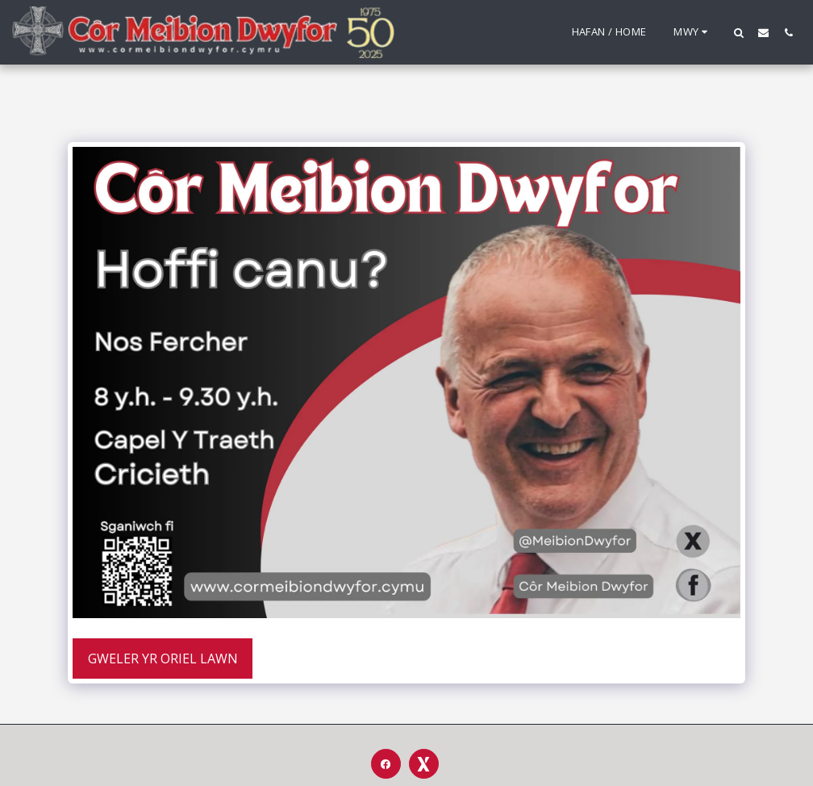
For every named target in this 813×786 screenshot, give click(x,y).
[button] (738, 32)
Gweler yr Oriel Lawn (163, 658)
